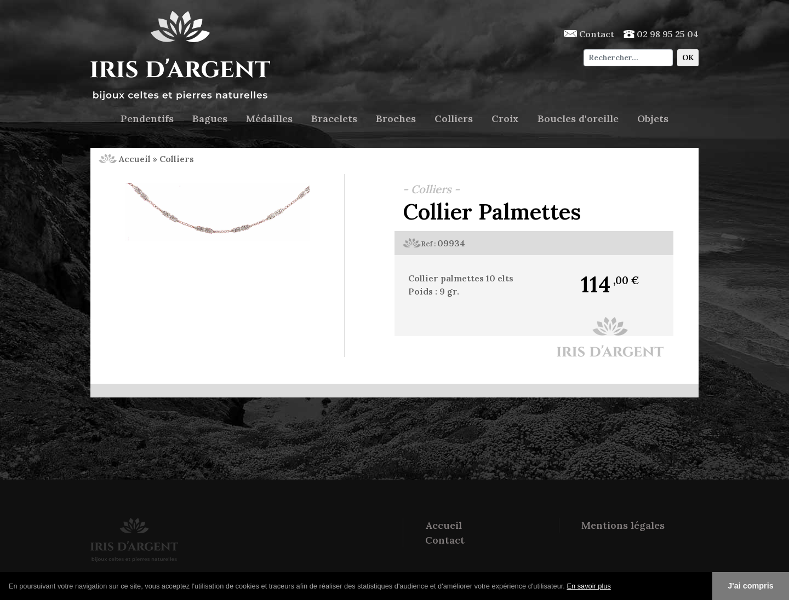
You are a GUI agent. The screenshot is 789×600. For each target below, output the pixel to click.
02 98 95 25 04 (661, 33)
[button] (614, 587)
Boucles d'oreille (578, 118)
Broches (396, 118)
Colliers (453, 118)
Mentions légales (623, 525)
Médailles (269, 118)
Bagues (209, 118)
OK (688, 57)
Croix (505, 118)
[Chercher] (628, 57)
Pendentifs (147, 118)
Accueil (125, 158)
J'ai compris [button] (750, 585)
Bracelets (334, 118)
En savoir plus (588, 586)
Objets (652, 118)
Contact (589, 33)
